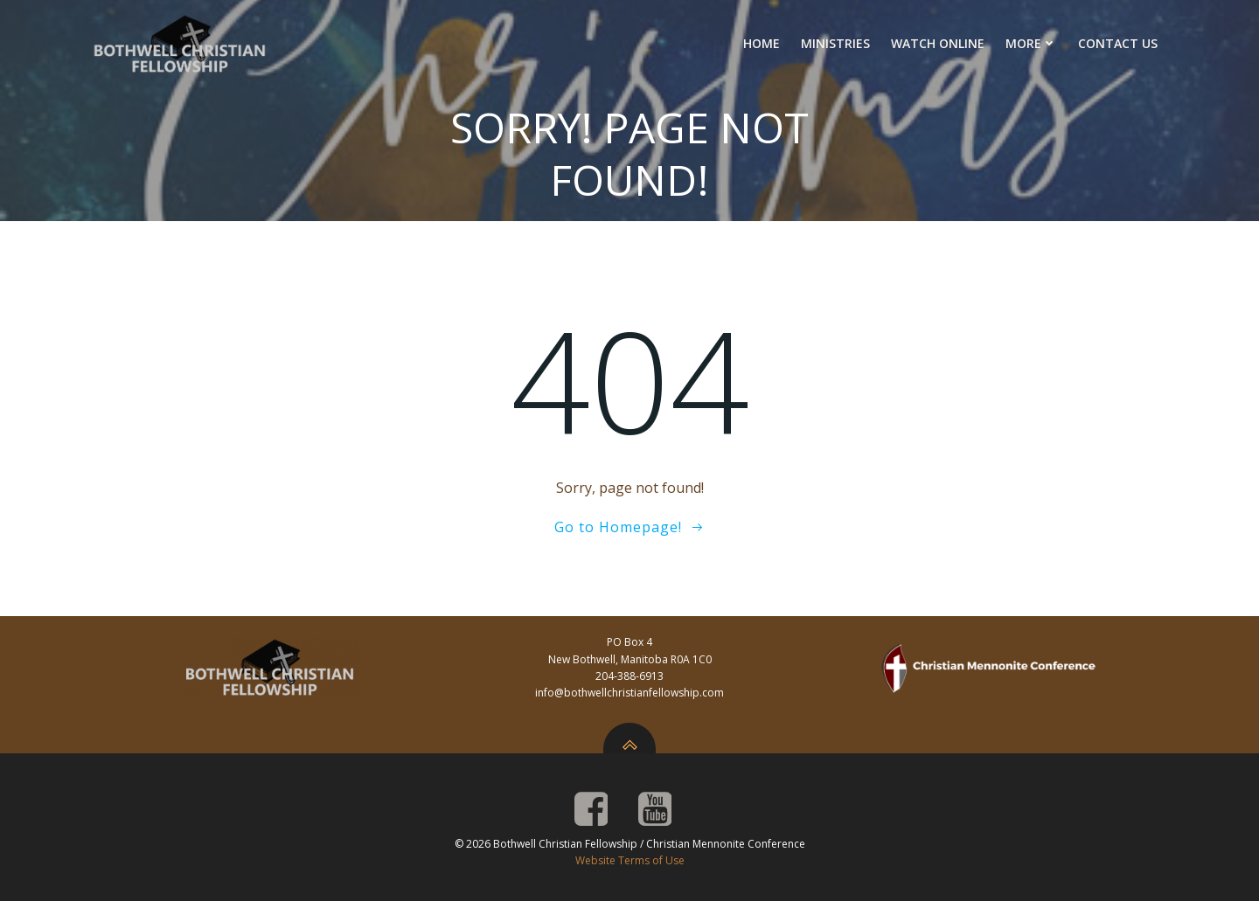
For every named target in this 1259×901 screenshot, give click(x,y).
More (1031, 43)
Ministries (835, 43)
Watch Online (937, 43)
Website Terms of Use (630, 860)
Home (761, 43)
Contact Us (1118, 43)
